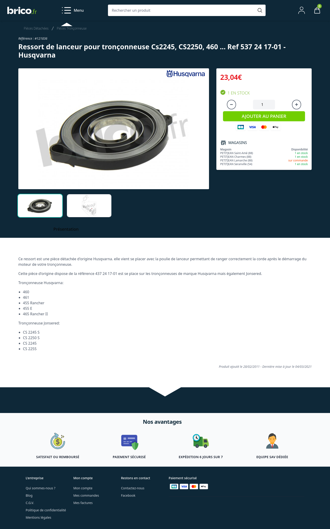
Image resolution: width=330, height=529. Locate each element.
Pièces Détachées (36, 28)
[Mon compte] (301, 10)
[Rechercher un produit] (182, 10)
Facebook (128, 495)
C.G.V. (30, 503)
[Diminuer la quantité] (231, 104)
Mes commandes (86, 495)
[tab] (40, 206)
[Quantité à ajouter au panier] (264, 104)
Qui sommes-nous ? (40, 488)
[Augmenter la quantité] (296, 104)
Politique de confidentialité (46, 510)
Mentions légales (38, 517)
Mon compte (82, 488)
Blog (29, 495)
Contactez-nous (132, 488)
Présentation (66, 229)
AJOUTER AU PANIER (264, 116)
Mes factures (83, 503)
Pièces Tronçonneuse (72, 28)
